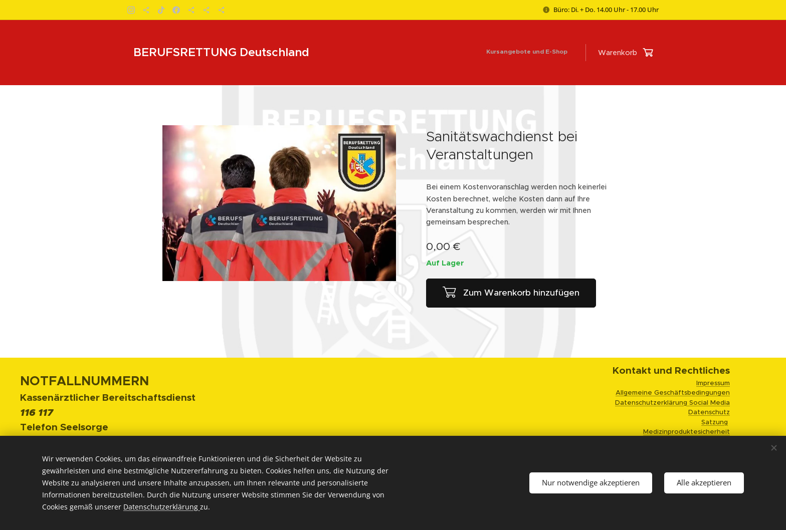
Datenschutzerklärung (161, 506)
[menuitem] (570, 52)
